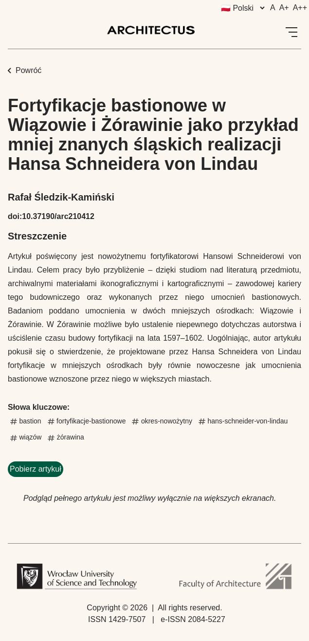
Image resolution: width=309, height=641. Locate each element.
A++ (300, 7)
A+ (284, 7)
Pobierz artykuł (35, 469)
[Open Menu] (291, 32)
